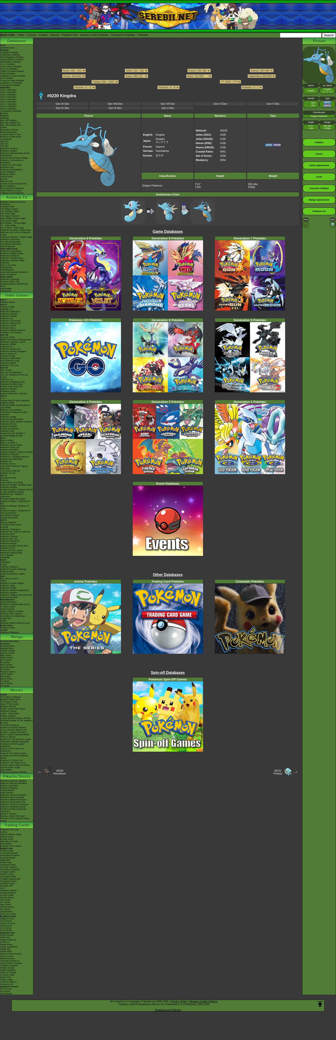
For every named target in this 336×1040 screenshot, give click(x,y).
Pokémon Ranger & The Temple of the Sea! (16, 721)
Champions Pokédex (123, 34)
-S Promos (5, 991)
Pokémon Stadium (9, 592)
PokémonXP (6, 155)
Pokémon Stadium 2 (9, 567)
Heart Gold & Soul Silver (11, 482)
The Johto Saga (7, 213)
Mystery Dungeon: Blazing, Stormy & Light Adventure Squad (16, 490)
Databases (16, 41)
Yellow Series (6, 658)
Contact (43, 34)
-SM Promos (6, 926)
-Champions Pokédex (10, 85)
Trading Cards (16, 825)
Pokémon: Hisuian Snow (11, 258)
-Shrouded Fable (8, 876)
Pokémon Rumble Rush (11, 384)
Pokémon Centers (8, 151)
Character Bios (7, 206)
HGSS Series (6, 674)
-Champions (6, 139)
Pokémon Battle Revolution (13, 499)
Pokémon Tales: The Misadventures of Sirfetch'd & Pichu (14, 283)
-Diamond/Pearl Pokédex (12, 59)
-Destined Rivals (8, 865)
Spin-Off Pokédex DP (10, 123)
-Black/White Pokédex (10, 62)
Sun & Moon (6, 370)
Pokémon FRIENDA (9, 632)
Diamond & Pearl (8, 478)
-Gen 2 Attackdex (8, 92)
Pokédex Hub (69, 34)
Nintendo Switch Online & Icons (15, 623)
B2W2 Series (6, 679)
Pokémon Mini (7, 571)
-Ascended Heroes (9, 853)
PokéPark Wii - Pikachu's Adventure (12, 495)
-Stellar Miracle (7, 968)
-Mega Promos (7, 918)
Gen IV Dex (62, 108)
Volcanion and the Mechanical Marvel (14, 756)
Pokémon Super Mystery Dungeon (16, 421)
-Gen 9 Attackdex (8, 109)
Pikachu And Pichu (9, 785)
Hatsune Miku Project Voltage (14, 158)
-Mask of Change (8, 972)
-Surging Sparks (7, 872)
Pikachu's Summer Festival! (13, 795)
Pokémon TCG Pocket (10, 332)
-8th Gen (4, 144)
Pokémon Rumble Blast (11, 459)
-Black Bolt (5, 860)
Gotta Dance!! (6, 792)
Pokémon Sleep (7, 328)
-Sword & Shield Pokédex (12, 71)
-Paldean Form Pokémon (12, 193)
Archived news (7, 48)
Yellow (3, 581)
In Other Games (7, 606)
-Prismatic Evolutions (10, 869)
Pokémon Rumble (8, 487)
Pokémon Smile (7, 356)
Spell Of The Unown (9, 704)
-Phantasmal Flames (10, 855)
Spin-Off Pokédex (8, 120)
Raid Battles (6, 844)
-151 (2, 888)
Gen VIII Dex (115, 103)
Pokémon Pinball (8, 588)
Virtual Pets (5, 618)
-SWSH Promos (7, 923)
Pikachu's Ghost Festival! (12, 797)
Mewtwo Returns (8, 706)
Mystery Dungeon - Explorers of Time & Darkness (15, 511)
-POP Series (6, 930)
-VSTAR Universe (8, 982)
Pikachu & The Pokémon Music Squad (15, 819)
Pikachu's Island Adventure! (13, 800)
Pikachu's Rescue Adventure (13, 783)
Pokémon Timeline (9, 148)
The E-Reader (7, 555)
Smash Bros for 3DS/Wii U (12, 433)
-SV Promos (6, 921)
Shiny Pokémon (7, 246)
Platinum (4, 480)
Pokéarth (143, 34)
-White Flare (6, 862)
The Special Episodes (10, 242)
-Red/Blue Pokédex (9, 52)
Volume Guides (7, 653)
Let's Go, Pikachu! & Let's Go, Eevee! (14, 376)
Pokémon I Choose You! (11, 760)
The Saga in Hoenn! (9, 216)
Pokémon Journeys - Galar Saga (15, 230)
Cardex (3, 127)
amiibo (3, 621)
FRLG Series (6, 665)
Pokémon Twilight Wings (11, 253)
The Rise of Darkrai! (9, 725)
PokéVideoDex (7, 270)
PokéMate (5, 557)
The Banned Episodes (10, 244)
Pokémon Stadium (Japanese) (14, 590)
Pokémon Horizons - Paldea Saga (16, 237)
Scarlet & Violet (7, 307)
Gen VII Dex (168, 103)
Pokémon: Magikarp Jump (12, 382)
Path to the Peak (8, 265)
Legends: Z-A (6, 309)
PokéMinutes (6, 267)
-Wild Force (5, 977)
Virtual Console (7, 609)
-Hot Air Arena (6, 956)
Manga (17, 637)
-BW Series (5, 904)
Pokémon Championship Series (15, 153)
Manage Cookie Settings (203, 1001)
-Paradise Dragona (9, 965)
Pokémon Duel (7, 431)
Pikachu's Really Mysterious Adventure (13, 810)
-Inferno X (5, 942)
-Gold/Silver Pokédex (10, 55)
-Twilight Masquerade (10, 879)
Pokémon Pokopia (8, 314)
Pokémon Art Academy (11, 410)
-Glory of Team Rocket (10, 954)
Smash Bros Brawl (9, 517)
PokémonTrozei (7, 548)
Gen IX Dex (62, 103)
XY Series (5, 681)
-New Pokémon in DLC (11, 190)
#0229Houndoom (59, 772)
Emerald (4, 527)
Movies (16, 690)
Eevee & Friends (8, 814)
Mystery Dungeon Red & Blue (14, 546)
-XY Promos (5, 928)
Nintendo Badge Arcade (11, 436)
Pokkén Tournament (9, 428)
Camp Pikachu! (7, 790)
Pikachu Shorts (16, 776)
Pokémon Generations (10, 251)
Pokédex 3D (6, 461)
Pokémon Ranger (8, 543)
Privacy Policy (179, 1001)
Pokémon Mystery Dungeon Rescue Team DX (13, 352)
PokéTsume (5, 291)
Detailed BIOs (6, 648)
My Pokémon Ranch (9, 515)
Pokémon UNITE (8, 325)
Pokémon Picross (8, 424)
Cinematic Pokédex (9, 130)
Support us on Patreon (168, 1009)
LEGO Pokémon (8, 172)
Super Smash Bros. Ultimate (13, 393)
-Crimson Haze (7, 975)
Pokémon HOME (8, 344)
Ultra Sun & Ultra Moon (11, 372)
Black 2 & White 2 (8, 443)
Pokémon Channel (9, 536)
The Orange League (9, 211)
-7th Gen (4, 146)
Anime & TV (16, 197)
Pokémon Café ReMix (10, 321)
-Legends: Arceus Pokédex (13, 76)
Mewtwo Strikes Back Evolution (15, 765)
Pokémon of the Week (10, 137)
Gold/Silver (5, 562)
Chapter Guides (7, 651)
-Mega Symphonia (8, 947)
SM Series (5, 686)
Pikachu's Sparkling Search (13, 807)
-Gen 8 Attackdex (8, 106)
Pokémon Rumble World (11, 419)
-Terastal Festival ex (9, 961)
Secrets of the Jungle (10, 767)
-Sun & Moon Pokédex (10, 66)
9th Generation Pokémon (12, 188)
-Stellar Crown (7, 874)
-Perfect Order (7, 851)
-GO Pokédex (6, 78)
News (3, 45)
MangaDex (5, 644)
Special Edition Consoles (12, 611)
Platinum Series (7, 672)
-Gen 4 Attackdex (8, 97)
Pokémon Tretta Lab (9, 447)
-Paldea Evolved (8, 893)
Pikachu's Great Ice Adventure (14, 804)
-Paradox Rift (6, 886)
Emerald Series (7, 667)
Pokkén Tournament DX (11, 386)
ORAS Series (6, 683)
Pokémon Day (7, 167)
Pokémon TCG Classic (11, 846)
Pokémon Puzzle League (12, 583)
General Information (9, 641)
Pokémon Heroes (8, 711)
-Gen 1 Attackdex (8, 90)
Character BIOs (7, 646)
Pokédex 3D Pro (8, 464)
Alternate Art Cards (9, 841)
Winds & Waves (7, 302)
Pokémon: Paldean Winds (12, 260)
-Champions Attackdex (10, 111)
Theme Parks (6, 176)
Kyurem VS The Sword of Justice (15, 739)
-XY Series (5, 902)
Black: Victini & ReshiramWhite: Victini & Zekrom (15, 735)
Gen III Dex (115, 108)
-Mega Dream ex (8, 940)
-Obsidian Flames (8, 890)
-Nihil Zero (5, 937)
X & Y (3, 398)
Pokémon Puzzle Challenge (13, 569)
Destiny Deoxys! (7, 716)
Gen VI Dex (220, 103)
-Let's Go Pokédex (9, 69)
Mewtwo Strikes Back (10, 699)
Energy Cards (6, 839)
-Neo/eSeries (6, 911)
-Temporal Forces (8, 881)
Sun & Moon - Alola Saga (12, 228)
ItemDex (4, 113)
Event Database (7, 186)
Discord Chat (6, 181)
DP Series (5, 669)
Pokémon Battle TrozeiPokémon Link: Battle (15, 406)
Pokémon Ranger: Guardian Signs (16, 485)
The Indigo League (9, 209)
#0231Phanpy (277, 772)
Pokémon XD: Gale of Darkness (15, 532)
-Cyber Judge (6, 979)
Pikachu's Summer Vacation (13, 781)
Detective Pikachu (8, 389)
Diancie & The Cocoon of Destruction (12, 749)
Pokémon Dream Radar (11, 445)
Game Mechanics (8, 132)
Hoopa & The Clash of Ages (13, 753)
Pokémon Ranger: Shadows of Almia (14, 507)
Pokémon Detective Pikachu (13, 772)
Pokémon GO (6, 318)
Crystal (3, 564)
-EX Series (5, 909)
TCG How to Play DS (10, 471)
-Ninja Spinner (7, 935)
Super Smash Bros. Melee (12, 574)
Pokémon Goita (7, 628)
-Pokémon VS (6, 984)
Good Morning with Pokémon (13, 272)
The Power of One (8, 702)
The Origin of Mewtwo (10, 697)
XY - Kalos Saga (8, 225)
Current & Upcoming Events (13, 183)
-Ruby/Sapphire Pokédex (12, 57)
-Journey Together (8, 867)
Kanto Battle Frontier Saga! (13, 218)
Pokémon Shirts (7, 174)
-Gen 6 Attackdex (8, 101)
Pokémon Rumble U (9, 450)
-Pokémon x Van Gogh (10, 165)
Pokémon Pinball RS (10, 541)
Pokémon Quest (7, 391)
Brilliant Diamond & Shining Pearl (15, 339)
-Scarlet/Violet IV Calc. (10, 134)
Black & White (6, 440)
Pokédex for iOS (8, 473)
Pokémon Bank (7, 403)
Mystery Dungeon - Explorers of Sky (15, 502)
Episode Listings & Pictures (13, 202)
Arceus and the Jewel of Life (13, 730)
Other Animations (8, 274)
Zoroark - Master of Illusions (13, 732)
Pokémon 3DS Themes (11, 614)
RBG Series (5, 655)
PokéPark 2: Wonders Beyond (14, 457)
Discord (54, 34)
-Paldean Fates (7, 883)
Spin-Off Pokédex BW (10, 125)
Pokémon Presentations (11, 169)
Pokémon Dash (7, 534)
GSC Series (5, 660)
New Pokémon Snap (9, 361)
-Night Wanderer (8, 970)
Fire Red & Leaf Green (11, 525)
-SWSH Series (7, 897)
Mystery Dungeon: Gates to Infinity (16, 452)
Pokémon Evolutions (9, 256)
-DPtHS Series (7, 907)
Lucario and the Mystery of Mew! (15, 718)
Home (21, 34)
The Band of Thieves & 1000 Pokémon (13, 413)
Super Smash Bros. (9, 597)
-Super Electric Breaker (11, 963)
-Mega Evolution (7, 858)
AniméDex (5, 204)
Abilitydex (4, 118)
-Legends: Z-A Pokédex (11, 83)
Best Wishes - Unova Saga (13, 223)
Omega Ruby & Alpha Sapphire (15, 400)
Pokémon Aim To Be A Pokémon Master (15, 233)
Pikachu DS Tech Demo (11, 550)
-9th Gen (4, 141)
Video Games (16, 295)
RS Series (5, 662)
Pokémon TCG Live (9, 365)
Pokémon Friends (8, 316)
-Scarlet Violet (6, 895)
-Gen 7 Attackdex (8, 104)
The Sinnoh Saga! (8, 220)
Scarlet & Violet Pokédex (94, 34)
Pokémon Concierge (9, 279)
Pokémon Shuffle (8, 417)
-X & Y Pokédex (7, 64)
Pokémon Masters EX (10, 323)
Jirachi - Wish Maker (9, 713)
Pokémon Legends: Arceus (13, 342)
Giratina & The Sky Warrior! (13, 727)
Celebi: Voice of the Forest (12, 709)
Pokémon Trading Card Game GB (16, 595)
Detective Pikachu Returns (12, 330)
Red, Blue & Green (9, 578)
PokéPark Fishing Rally (11, 553)
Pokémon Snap (7, 585)
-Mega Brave (6, 944)
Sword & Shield (7, 337)
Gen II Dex (168, 108)
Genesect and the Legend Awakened (12, 745)
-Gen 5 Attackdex (8, 99)
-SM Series (5, 900)
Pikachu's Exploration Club (12, 802)
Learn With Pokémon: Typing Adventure (13, 467)
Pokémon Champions (10, 311)
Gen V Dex (273, 103)
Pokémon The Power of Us (12, 762)
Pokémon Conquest (9, 454)
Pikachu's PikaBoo (9, 788)
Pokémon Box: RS (9, 539)
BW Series (5, 676)
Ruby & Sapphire (8, 522)
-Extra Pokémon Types (11, 834)
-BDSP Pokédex (7, 73)
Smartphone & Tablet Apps (12, 616)
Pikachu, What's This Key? (12, 816)
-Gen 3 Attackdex (8, 94)
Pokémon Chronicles (10, 239)
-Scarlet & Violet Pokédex (12, 80)
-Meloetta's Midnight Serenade (14, 741)
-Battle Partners (7, 958)
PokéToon (5, 263)
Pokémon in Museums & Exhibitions (11, 161)
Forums (31, 34)
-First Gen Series (8, 914)
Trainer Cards (6, 837)
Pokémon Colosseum (10, 529)
